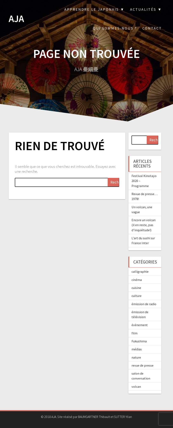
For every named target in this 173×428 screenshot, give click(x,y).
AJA (16, 19)
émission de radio (143, 304)
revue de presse (142, 365)
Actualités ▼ (146, 9)
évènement (139, 325)
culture (136, 296)
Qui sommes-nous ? (115, 28)
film (134, 333)
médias (136, 349)
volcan (136, 386)
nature (136, 357)
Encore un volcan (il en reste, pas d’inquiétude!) (143, 225)
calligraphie (140, 271)
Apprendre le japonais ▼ (94, 9)
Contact (152, 28)
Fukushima (139, 341)
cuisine (136, 288)
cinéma (136, 280)
